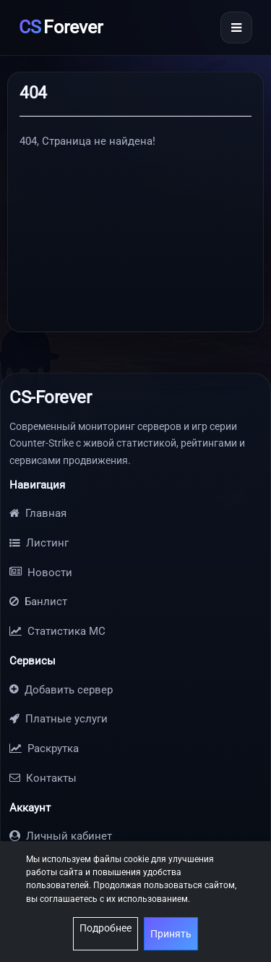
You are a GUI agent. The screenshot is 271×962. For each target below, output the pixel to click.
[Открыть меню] (236, 27)
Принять (171, 934)
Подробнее (105, 928)
